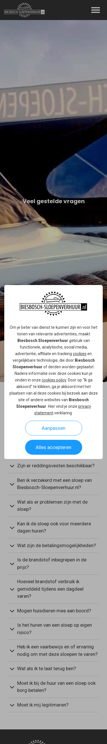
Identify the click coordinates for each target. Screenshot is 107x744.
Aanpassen (53, 428)
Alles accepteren (53, 447)
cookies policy (54, 380)
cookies (79, 353)
